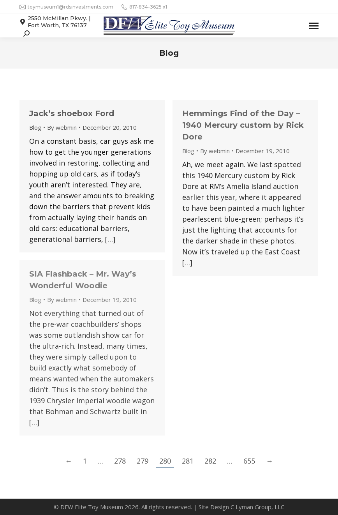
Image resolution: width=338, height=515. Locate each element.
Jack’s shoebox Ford (71, 113)
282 (210, 461)
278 (120, 461)
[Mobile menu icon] (314, 25)
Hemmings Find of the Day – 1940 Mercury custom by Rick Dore (243, 125)
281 (188, 461)
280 (165, 461)
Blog (35, 127)
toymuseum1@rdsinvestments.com (66, 7)
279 (142, 461)
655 (249, 461)
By (62, 127)
